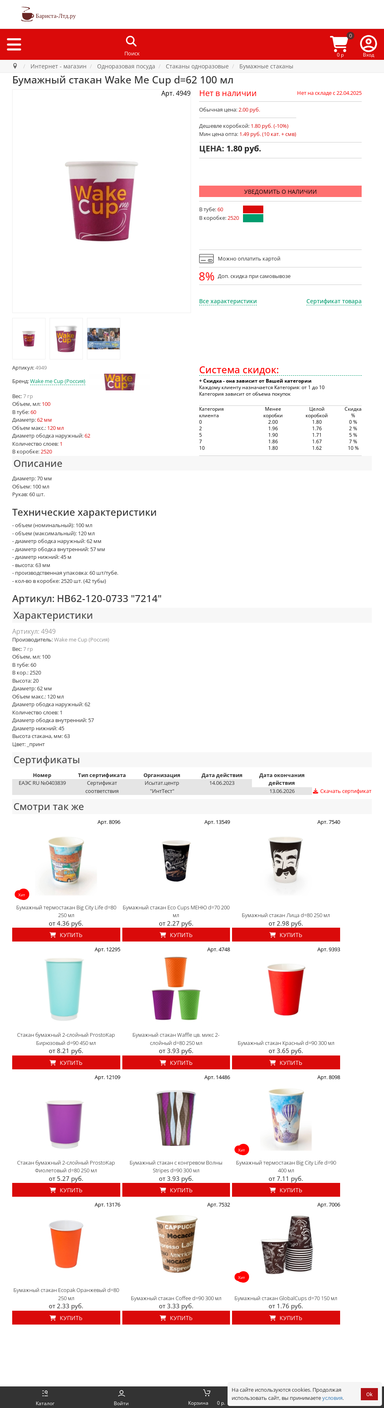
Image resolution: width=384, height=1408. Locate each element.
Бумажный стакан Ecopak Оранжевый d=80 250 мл (66, 1294)
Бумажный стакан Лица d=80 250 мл (286, 915)
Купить (66, 935)
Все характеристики (228, 301)
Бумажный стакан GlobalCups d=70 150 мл (285, 1298)
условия (332, 1397)
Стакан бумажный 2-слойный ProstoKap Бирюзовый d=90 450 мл (66, 1039)
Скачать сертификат (341, 791)
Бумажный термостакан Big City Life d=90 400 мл (286, 1166)
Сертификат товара (334, 301)
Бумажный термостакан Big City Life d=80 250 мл (66, 911)
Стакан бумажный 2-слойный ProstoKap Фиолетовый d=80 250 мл (66, 1166)
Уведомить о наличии (280, 191)
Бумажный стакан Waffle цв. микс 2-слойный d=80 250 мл (175, 1039)
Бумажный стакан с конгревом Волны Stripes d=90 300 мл (176, 1166)
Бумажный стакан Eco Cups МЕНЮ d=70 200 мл (176, 911)
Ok (369, 1394)
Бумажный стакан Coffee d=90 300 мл (176, 1298)
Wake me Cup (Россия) (57, 381)
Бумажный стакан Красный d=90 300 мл (286, 1043)
